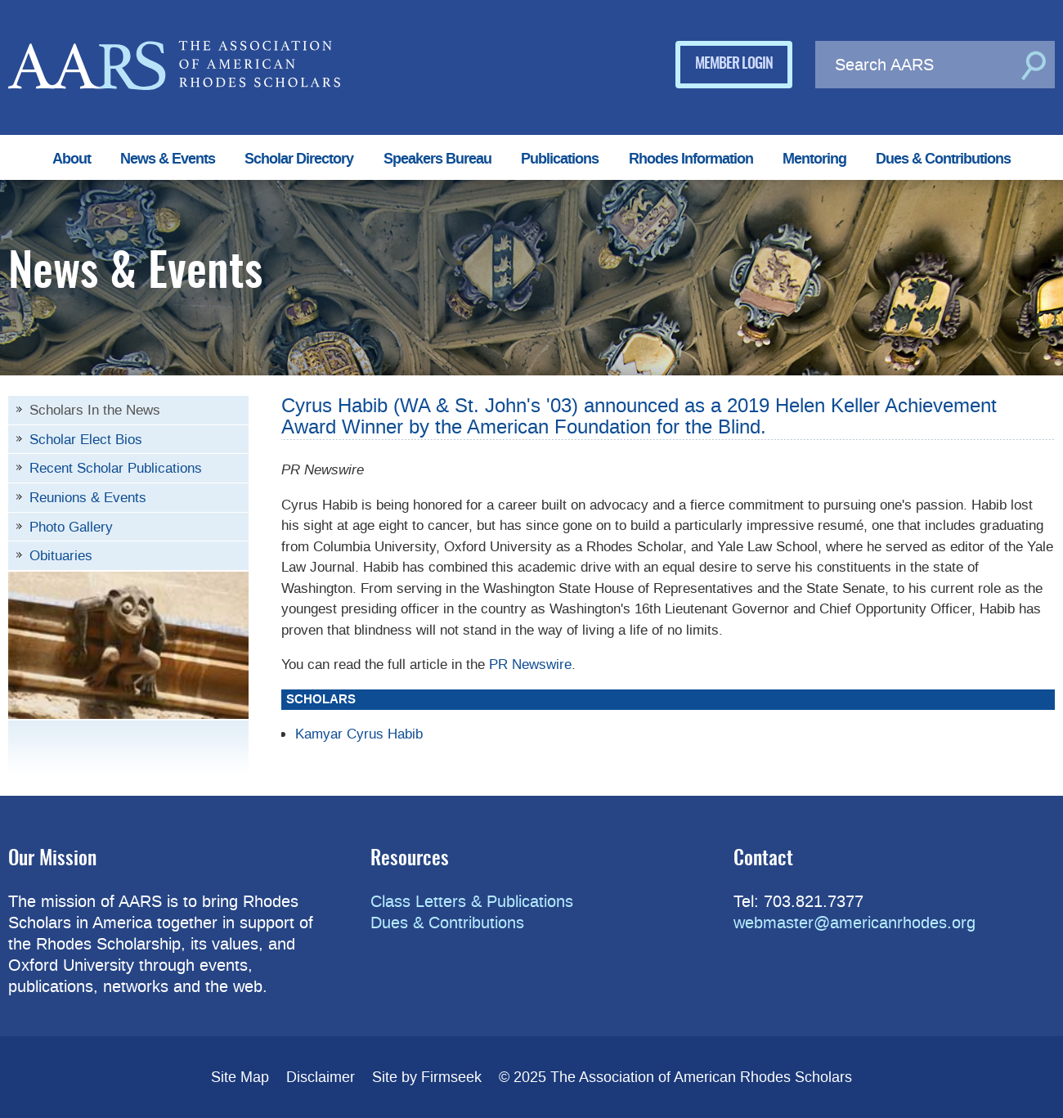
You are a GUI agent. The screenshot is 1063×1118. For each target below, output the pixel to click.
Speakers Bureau (437, 158)
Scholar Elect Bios (85, 439)
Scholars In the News (94, 410)
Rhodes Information (691, 158)
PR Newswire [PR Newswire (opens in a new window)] (530, 664)
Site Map (240, 1077)
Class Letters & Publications (471, 901)
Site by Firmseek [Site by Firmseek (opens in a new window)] (427, 1077)
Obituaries (60, 555)
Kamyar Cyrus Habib (359, 734)
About (71, 158)
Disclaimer (320, 1077)
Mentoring (814, 158)
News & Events (167, 158)
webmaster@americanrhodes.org (854, 922)
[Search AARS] (915, 64)
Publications (560, 158)
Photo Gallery (71, 527)
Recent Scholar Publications (115, 468)
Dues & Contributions (943, 158)
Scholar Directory (298, 158)
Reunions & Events (87, 497)
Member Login (734, 64)
